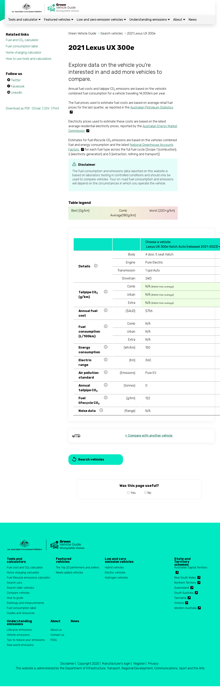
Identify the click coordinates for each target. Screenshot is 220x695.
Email (37, 108)
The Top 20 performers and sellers (77, 567)
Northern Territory (185, 582)
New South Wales (185, 577)
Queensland (181, 587)
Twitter (16, 80)
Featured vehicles (58, 19)
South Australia (183, 593)
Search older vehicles (20, 587)
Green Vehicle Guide (82, 33)
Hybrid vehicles (114, 567)
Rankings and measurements (25, 603)
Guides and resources (21, 613)
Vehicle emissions (18, 635)
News (193, 19)
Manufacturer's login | (117, 663)
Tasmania (180, 598)
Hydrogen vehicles (116, 577)
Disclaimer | (68, 663)
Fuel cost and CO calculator (25, 568)
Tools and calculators (16, 560)
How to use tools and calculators (28, 59)
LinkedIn (16, 92)
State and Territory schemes (182, 560)
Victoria (179, 603)
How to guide (15, 598)
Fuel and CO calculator (22, 40)
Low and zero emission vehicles (101, 19)
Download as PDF (18, 108)
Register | (139, 663)
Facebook (18, 86)
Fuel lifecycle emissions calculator (28, 577)
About (179, 19)
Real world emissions (20, 645)
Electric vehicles (115, 572)
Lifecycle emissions (19, 630)
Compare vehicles (18, 593)
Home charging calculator (23, 52)
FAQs (53, 640)
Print (56, 108)
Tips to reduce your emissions (26, 640)
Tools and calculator (24, 19)
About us (56, 630)
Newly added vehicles (69, 572)
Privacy (153, 663)
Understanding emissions (149, 19)
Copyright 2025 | (89, 663)
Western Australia (185, 608)
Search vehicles (112, 33)
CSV (46, 108)
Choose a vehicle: (158, 242)
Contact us (57, 635)
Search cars (14, 582)
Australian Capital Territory (190, 567)
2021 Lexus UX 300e (141, 33)
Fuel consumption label (22, 46)
